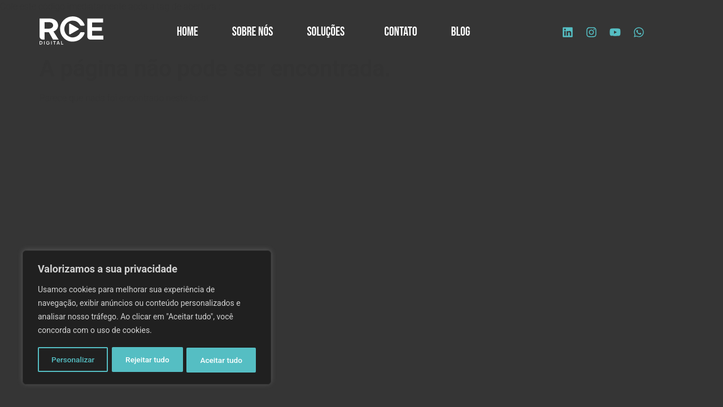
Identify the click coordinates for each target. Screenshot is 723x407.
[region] (147, 318)
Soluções (328, 32)
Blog (461, 32)
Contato (400, 32)
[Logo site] (71, 30)
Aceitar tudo (221, 360)
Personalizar (73, 360)
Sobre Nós (252, 32)
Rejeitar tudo (147, 360)
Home (187, 32)
